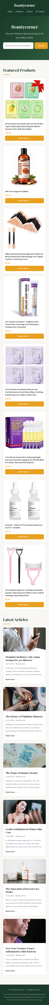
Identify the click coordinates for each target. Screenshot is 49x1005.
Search (41, 45)
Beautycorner (24, 5)
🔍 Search (40, 11)
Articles (30, 11)
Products (19, 11)
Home (10, 11)
